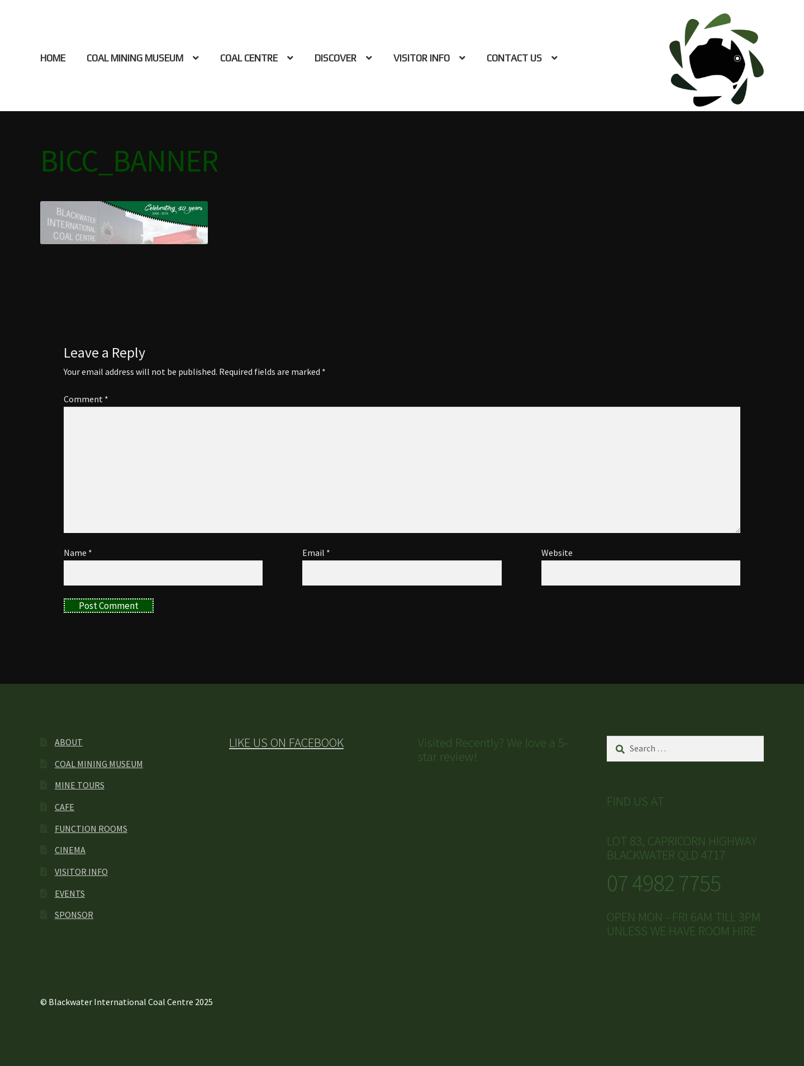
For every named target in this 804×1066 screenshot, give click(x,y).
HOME (52, 58)
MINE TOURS (79, 785)
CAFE (64, 806)
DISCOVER (335, 58)
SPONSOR (74, 914)
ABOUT (69, 742)
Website (557, 552)
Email (316, 552)
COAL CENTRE (249, 58)
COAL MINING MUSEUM (135, 58)
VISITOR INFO (421, 58)
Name (78, 552)
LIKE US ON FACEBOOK (286, 742)
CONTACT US (514, 58)
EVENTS (70, 893)
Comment (86, 398)
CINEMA (70, 849)
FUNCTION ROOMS (91, 828)
